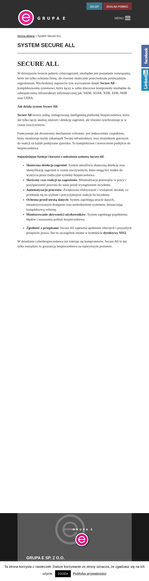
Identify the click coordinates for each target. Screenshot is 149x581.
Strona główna (26, 36)
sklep (94, 6)
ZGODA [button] (63, 573)
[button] (119, 18)
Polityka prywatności (89, 573)
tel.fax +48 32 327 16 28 (43, 557)
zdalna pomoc (117, 6)
